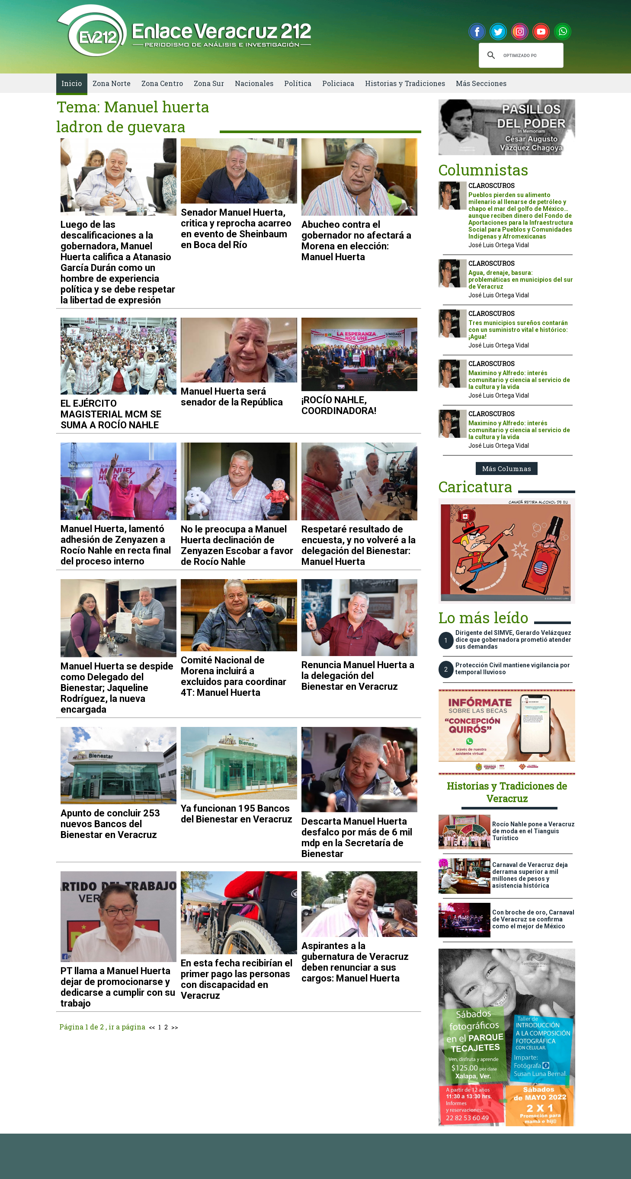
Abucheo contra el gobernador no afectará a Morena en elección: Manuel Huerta (356, 240)
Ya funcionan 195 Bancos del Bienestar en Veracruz (236, 814)
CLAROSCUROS (491, 186)
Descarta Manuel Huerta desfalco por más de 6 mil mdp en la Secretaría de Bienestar (356, 837)
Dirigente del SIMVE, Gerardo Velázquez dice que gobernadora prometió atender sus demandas (513, 639)
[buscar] (519, 55)
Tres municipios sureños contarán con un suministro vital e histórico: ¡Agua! (518, 329)
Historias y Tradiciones (405, 83)
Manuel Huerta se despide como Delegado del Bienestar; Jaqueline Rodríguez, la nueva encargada (117, 688)
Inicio (71, 83)
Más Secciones (481, 83)
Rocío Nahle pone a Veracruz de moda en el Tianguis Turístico (533, 831)
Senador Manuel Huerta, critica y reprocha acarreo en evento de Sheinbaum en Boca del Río (236, 228)
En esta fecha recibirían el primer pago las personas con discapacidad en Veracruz (236, 979)
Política (297, 83)
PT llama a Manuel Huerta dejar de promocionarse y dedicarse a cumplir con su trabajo (118, 987)
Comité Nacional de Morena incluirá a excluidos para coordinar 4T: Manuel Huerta (233, 676)
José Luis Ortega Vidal (498, 245)
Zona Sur (209, 83)
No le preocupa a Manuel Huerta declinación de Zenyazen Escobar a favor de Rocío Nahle (237, 545)
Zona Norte (112, 83)
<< (152, 1027)
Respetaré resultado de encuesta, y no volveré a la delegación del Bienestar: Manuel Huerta (358, 545)
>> (174, 1027)
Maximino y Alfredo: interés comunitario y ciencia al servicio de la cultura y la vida (519, 380)
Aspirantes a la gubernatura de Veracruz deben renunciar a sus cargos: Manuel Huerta (355, 962)
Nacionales (254, 83)
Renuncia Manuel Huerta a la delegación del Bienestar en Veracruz (357, 676)
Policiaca (338, 83)
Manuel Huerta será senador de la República (232, 397)
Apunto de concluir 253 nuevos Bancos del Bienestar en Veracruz (110, 824)
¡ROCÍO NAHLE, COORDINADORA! (338, 405)
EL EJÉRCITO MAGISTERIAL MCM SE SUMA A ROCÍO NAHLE (111, 414)
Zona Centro (162, 83)
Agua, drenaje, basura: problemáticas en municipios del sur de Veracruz (520, 279)
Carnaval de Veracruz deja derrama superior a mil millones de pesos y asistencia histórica (530, 875)
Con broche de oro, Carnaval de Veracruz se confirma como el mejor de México (533, 919)
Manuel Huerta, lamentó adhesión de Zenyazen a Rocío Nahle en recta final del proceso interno (116, 545)
